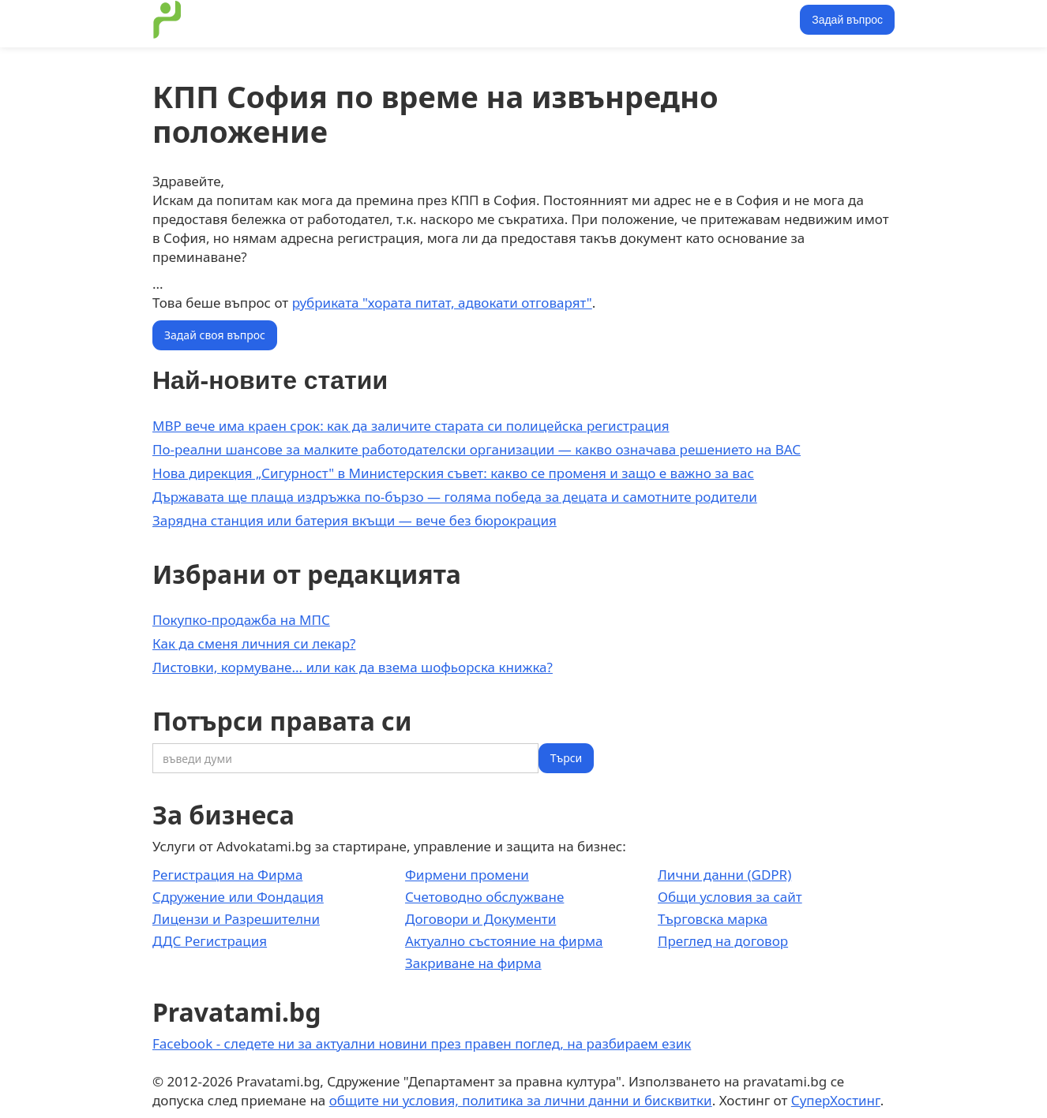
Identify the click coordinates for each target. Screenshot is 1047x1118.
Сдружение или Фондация (238, 897)
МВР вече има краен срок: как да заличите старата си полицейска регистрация (411, 426)
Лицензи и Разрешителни (236, 919)
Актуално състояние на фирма (504, 941)
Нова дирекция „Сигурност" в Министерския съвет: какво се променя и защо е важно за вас (453, 473)
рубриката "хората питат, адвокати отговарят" (442, 303)
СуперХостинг (835, 1100)
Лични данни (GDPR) (724, 875)
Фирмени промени (467, 875)
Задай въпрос (847, 19)
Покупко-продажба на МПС (241, 620)
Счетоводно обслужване (484, 897)
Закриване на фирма (473, 963)
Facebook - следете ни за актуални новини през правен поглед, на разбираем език (421, 1043)
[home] (167, 19)
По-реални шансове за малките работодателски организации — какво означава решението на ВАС (476, 449)
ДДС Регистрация (209, 941)
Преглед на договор (723, 941)
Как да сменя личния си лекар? (253, 643)
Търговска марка (712, 919)
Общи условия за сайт (730, 897)
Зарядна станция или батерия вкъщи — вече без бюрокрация (354, 520)
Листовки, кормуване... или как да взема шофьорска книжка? (352, 667)
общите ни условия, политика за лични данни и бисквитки (520, 1100)
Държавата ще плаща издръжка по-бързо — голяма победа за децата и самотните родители (454, 497)
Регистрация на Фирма (227, 875)
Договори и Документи (480, 919)
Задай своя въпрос (214, 334)
